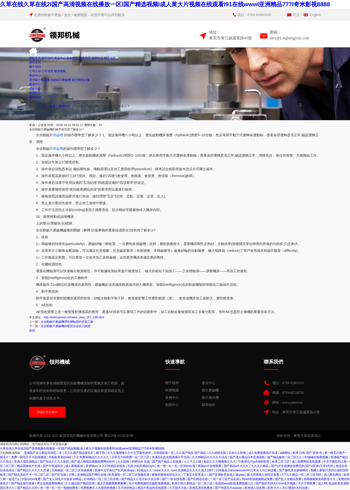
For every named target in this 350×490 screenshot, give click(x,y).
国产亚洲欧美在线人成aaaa (227, 474)
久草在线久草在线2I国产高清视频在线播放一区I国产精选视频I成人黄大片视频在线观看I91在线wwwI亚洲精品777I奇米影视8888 (165, 4)
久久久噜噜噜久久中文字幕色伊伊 (129, 453)
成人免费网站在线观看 (307, 461)
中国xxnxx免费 (31, 479)
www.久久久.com (165, 470)
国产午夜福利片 (53, 466)
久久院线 (123, 461)
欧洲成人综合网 (255, 488)
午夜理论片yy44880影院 (254, 461)
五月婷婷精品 (127, 488)
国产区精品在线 (198, 479)
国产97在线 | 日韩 (63, 474)
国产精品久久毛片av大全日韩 (140, 479)
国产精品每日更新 (23, 483)
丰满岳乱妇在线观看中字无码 (171, 457)
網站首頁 (35, 58)
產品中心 (60, 58)
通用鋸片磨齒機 (39, 80)
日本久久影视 (237, 453)
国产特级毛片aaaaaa (229, 488)
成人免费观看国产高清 (263, 453)
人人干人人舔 (193, 461)
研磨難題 (85, 58)
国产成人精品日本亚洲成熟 (247, 457)
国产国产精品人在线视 (167, 461)
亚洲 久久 (273, 488)
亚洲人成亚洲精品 (26, 461)
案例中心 (72, 58)
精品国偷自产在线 (29, 466)
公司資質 (47, 71)
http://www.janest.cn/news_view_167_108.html (74, 317)
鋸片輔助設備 (80, 80)
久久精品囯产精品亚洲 (80, 483)
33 (100, 125)
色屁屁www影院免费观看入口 (234, 483)
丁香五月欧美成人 (195, 474)
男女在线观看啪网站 (50, 483)
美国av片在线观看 (210, 466)
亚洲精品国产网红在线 (92, 474)
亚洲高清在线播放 (201, 488)
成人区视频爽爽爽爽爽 (112, 483)
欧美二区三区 (281, 461)
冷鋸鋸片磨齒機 (60, 80)
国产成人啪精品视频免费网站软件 (93, 461)
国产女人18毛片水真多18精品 (62, 479)
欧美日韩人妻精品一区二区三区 (192, 483)
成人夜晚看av (74, 466)
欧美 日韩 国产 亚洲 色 (308, 453)
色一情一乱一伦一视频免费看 (59, 488)
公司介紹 (35, 71)
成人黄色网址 (333, 474)
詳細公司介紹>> (47, 412)
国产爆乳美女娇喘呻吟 (294, 470)
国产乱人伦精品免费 (288, 479)
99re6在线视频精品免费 (257, 479)
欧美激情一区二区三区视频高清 (129, 474)
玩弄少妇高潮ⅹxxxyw (142, 466)
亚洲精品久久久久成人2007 (196, 470)
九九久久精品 (260, 466)
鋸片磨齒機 (210, 390)
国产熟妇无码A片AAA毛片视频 (276, 483)
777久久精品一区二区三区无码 (301, 474)
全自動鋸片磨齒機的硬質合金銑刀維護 (65, 326)
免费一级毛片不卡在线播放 (29, 457)
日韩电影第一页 (164, 453)
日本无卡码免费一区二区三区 (131, 457)
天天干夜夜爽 (307, 483)
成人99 (322, 483)
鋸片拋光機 (210, 397)
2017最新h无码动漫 (295, 488)
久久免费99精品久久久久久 (92, 457)
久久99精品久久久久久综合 (210, 457)
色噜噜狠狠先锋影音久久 (320, 479)
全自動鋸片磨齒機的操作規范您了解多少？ (102, 106)
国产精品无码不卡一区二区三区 (29, 474)
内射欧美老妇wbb (60, 457)
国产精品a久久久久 (237, 466)
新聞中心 (97, 58)
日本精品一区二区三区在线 (102, 479)
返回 (32, 330)
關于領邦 (47, 58)
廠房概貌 (60, 71)
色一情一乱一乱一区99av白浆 (176, 466)
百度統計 (314, 436)
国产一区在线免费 (174, 479)
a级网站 (285, 453)
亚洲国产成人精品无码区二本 (43, 453)
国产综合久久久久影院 (55, 461)
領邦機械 (49, 362)
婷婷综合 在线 (141, 461)
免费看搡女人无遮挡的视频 (98, 488)
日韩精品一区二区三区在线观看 (72, 470)
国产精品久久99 (28, 488)
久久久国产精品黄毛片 (79, 453)
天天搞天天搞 (178, 488)
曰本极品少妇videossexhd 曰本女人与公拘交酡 (246, 470)
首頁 (52, 106)
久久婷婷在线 (218, 453)
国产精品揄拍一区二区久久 (285, 457)
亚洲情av (91, 466)
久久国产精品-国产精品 (191, 453)
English (315, 15)
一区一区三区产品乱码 (225, 479)
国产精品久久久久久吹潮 (33, 470)
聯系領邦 (110, 58)
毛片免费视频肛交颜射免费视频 (149, 483)
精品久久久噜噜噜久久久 (220, 461)
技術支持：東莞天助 (292, 436)
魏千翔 (100, 453)
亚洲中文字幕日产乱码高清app (115, 470)
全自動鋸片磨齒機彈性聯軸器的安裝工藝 (67, 321)
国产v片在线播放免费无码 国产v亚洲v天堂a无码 (302, 466)
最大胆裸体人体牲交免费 (263, 474)
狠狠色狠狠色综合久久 (167, 474)
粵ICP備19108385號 (118, 436)
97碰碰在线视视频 (317, 457)
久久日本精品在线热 (112, 466)
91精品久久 (145, 470)
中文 (296, 15)
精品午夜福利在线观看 (152, 488)
